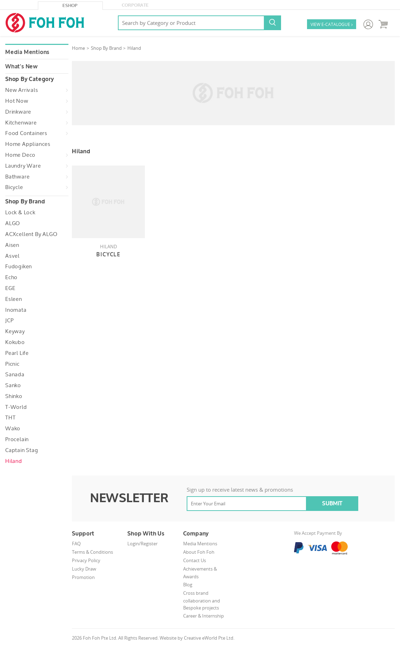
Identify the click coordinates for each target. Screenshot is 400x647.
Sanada (15, 374)
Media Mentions (27, 52)
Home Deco (20, 155)
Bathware (17, 176)
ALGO (12, 223)
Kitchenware (21, 122)
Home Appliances (28, 144)
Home (78, 48)
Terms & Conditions (92, 552)
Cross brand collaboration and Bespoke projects (201, 600)
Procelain (17, 439)
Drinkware (18, 112)
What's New (21, 66)
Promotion (83, 577)
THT (10, 417)
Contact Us (194, 560)
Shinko (13, 396)
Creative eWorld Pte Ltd (208, 638)
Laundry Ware (23, 166)
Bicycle (14, 187)
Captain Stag (21, 450)
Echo (11, 277)
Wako (12, 428)
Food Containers (26, 133)
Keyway (15, 331)
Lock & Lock (20, 212)
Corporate (135, 5)
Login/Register (142, 543)
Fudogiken (18, 266)
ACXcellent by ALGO (31, 234)
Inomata (16, 310)
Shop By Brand (106, 48)
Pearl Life (17, 353)
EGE (10, 288)
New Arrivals (21, 90)
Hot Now (16, 101)
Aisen (12, 245)
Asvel (12, 256)
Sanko (13, 385)
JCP (9, 320)
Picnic (12, 364)
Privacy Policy (86, 560)
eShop (70, 5)
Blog (187, 584)
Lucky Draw (84, 569)
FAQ (76, 543)
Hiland (13, 461)
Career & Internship (203, 616)
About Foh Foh (198, 552)
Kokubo (15, 342)
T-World (16, 407)
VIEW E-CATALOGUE (332, 24)
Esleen (13, 299)
